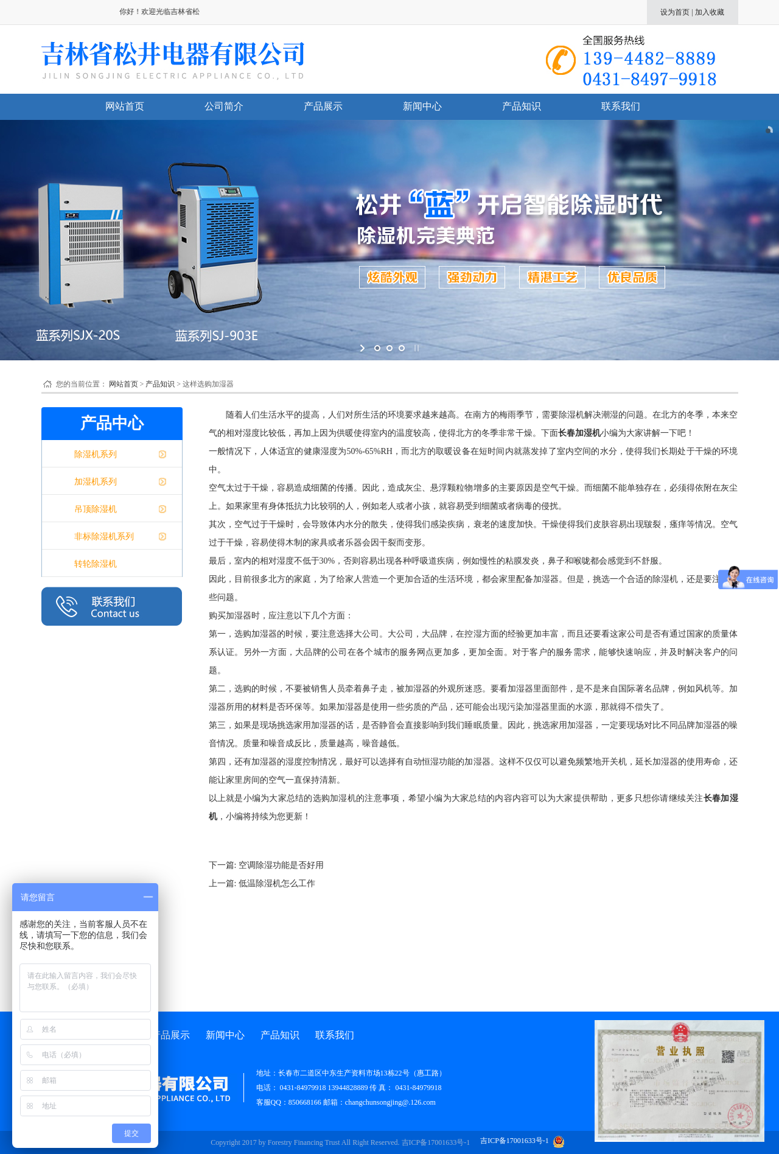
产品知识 (521, 106)
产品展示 (323, 106)
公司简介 (223, 106)
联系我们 (620, 106)
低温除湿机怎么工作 (277, 883)
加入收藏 (709, 12)
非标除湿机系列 (104, 536)
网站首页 (124, 106)
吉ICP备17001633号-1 (436, 1142)
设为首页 (675, 12)
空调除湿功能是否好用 (281, 865)
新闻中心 (422, 106)
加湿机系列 (95, 481)
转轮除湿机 (95, 563)
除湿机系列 (95, 454)
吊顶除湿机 (95, 509)
